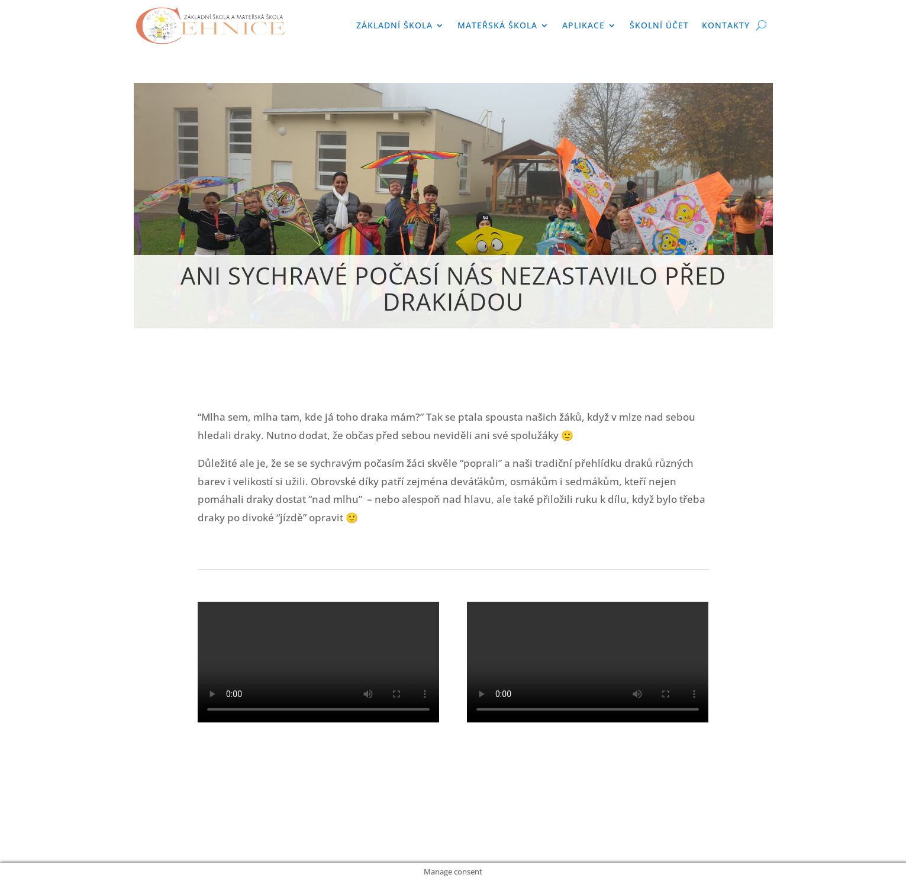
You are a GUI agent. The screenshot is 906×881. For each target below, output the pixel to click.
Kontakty (726, 25)
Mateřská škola (497, 25)
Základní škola (394, 25)
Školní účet (659, 25)
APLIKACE (583, 25)
